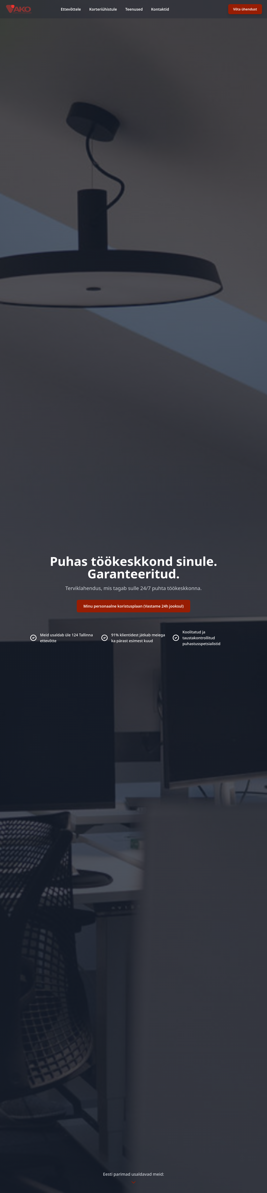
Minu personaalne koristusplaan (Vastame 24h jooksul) (133, 606)
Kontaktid (160, 9)
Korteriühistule (103, 9)
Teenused (134, 9)
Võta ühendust (245, 9)
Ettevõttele (71, 9)
